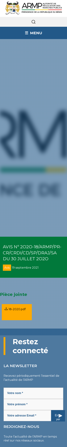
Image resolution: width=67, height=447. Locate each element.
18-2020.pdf (15, 309)
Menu (36, 33)
